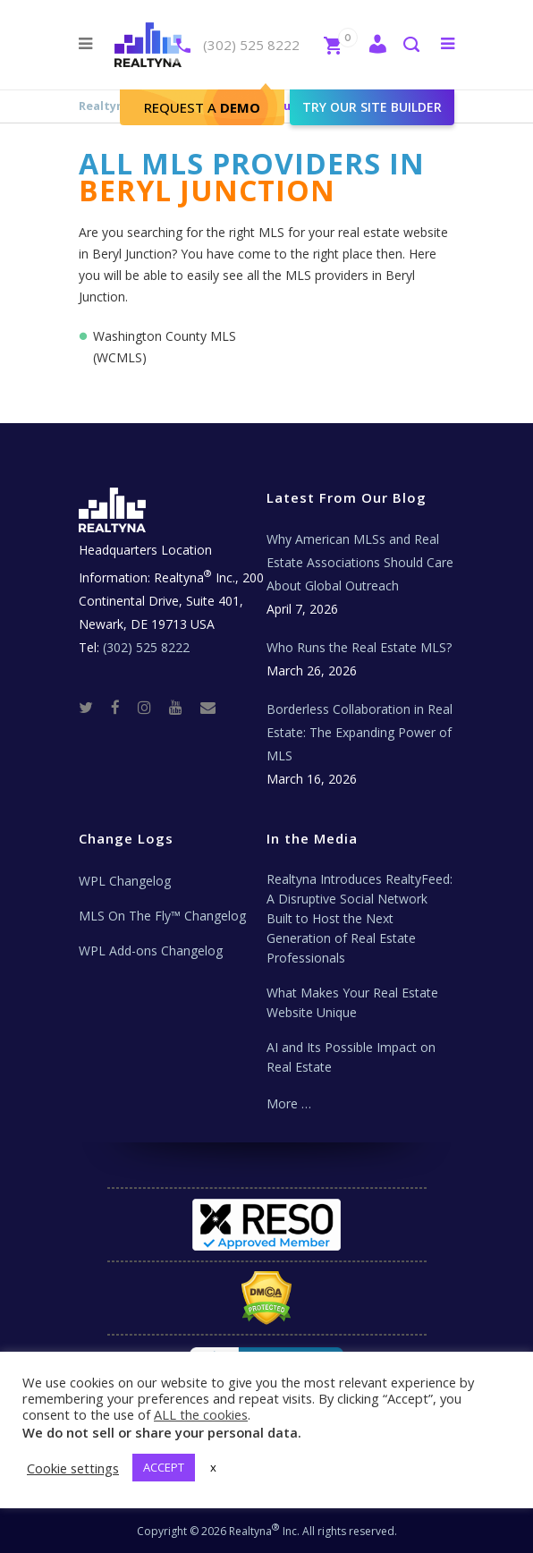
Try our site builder (372, 106)
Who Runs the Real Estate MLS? (359, 647)
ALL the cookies (201, 1414)
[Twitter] (93, 707)
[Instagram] (151, 707)
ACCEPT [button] (163, 1467)
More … (288, 1103)
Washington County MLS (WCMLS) (164, 346)
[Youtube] (183, 707)
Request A (202, 107)
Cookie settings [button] (73, 1468)
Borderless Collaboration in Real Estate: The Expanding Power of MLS (359, 732)
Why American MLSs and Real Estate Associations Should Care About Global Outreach (359, 562)
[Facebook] (122, 707)
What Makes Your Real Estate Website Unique (352, 1002)
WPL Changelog (125, 880)
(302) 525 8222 (251, 45)
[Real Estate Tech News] (208, 707)
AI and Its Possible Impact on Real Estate (351, 1057)
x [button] (213, 1467)
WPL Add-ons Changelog (151, 950)
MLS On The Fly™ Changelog (162, 915)
